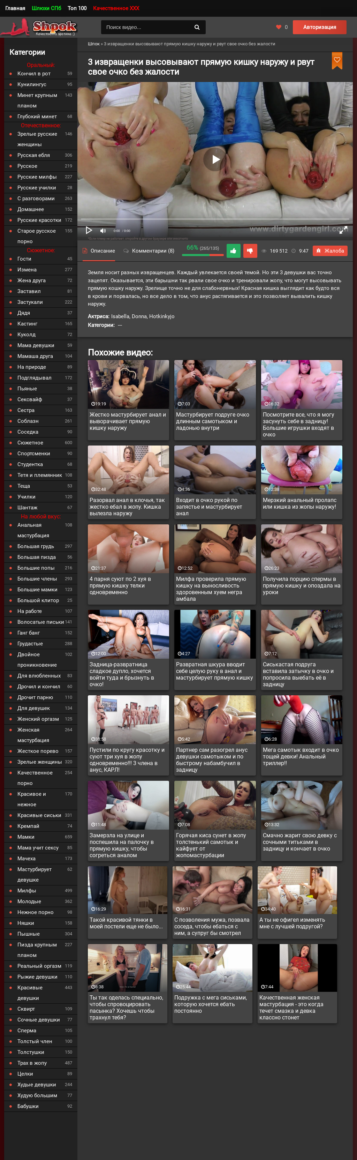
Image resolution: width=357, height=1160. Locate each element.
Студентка (30, 464)
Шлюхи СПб (46, 8)
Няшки (25, 923)
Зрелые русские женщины (37, 139)
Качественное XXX (116, 8)
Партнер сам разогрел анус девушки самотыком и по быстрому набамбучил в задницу (212, 760)
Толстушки (30, 1052)
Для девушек (33, 708)
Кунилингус (31, 84)
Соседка (27, 432)
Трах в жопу (32, 1063)
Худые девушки (36, 1085)
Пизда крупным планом (37, 950)
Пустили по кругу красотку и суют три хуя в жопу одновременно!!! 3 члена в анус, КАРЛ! (127, 760)
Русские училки (36, 188)
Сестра (26, 410)
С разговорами (36, 198)
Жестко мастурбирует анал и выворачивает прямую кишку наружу (128, 421)
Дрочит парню (35, 697)
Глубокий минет (37, 116)
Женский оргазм (38, 719)
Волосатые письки (40, 622)
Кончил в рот (34, 73)
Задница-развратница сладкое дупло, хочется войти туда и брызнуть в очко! (122, 674)
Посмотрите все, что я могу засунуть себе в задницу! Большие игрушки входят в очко (298, 424)
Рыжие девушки (37, 977)
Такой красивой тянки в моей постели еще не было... (126, 923)
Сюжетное (30, 443)
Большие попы (36, 568)
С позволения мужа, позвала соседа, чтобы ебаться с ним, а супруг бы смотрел (212, 926)
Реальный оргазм (39, 966)
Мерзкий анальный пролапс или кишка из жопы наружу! (299, 503)
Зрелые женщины (39, 762)
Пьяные (27, 389)
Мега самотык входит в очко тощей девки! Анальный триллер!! (301, 756)
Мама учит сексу (38, 848)
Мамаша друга (35, 356)
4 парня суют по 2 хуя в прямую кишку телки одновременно (120, 586)
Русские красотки (39, 220)
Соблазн (28, 421)
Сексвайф (29, 399)
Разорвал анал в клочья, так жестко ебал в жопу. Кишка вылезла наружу (127, 507)
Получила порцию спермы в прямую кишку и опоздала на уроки (302, 586)
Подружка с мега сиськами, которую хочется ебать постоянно (210, 1004)
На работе (29, 611)
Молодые (29, 901)
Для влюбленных (39, 676)
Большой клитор (38, 600)
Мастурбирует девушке (34, 874)
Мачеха (26, 858)
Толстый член (34, 1041)
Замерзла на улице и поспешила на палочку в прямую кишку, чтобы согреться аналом (122, 845)
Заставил (29, 291)
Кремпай (28, 826)
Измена (27, 270)
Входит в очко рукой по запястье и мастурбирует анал (209, 507)
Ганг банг (28, 633)
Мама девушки (35, 345)
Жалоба (330, 251)
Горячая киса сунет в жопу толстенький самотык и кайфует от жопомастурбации (211, 845)
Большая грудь (35, 546)
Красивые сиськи (39, 815)
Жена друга (31, 280)
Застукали (30, 302)
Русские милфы (37, 177)
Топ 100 (77, 8)
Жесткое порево (38, 751)
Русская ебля (33, 155)
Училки (26, 497)
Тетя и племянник (39, 475)
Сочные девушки (38, 1020)
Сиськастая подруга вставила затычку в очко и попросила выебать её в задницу (298, 674)
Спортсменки (33, 453)
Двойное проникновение (37, 659)
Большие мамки (37, 589)
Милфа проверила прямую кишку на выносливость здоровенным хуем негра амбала (211, 589)
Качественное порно (35, 778)
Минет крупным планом (37, 100)
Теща (23, 486)
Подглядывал (34, 378)
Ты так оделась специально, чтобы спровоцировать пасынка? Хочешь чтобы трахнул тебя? (126, 1007)
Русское (27, 166)
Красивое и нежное (31, 799)
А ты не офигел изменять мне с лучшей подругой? (292, 923)
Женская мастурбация (33, 735)
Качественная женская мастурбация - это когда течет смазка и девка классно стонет (291, 1007)
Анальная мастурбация (33, 530)
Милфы (26, 891)
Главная (15, 8)
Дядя (23, 313)
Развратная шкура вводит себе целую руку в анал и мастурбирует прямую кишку (214, 671)
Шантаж (27, 507)
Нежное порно (35, 912)
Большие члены (37, 579)
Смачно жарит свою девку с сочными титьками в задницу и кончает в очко (300, 842)
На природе (31, 367)
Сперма (26, 1030)
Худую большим (37, 1095)
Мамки (26, 837)
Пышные (28, 934)
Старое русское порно (36, 236)
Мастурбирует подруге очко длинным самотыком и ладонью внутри (212, 421)
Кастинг (27, 324)
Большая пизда (36, 557)
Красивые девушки (30, 993)
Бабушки (28, 1106)
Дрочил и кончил (38, 686)
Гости (24, 259)
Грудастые (30, 644)
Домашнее (30, 209)
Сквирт (26, 1009)
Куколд (26, 334)
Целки (25, 1074)
